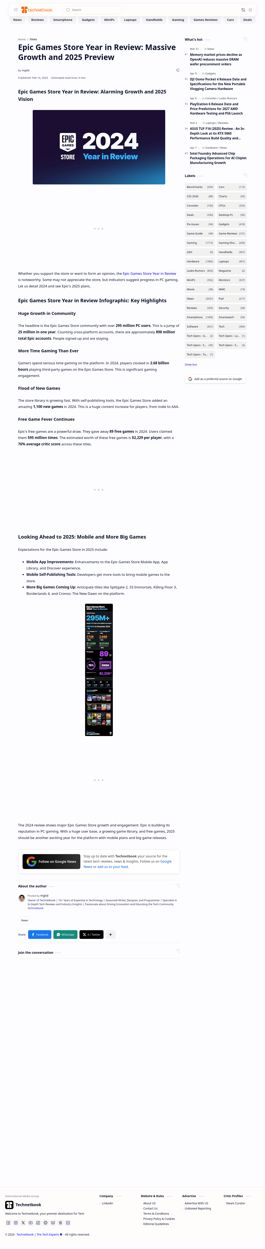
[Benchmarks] (200, 193)
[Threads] (60, 1229)
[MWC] (232, 295)
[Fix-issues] (200, 230)
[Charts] (232, 202)
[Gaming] (178, 26)
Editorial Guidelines (156, 1230)
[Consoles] (211, 104)
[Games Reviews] (205, 26)
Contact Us (150, 1215)
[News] (17, 26)
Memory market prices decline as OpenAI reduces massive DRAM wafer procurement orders (216, 65)
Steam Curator (235, 1209)
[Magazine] (232, 277)
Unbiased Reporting (198, 1215)
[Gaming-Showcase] (232, 249)
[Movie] (200, 295)
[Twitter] (23, 1229)
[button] (16, 10)
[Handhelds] (154, 26)
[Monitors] (232, 286)
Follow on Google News (51, 868)
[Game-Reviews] (232, 240)
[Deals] (248, 26)
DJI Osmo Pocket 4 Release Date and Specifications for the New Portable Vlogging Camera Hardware (218, 90)
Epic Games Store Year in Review (149, 279)
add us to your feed (112, 873)
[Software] (200, 333)
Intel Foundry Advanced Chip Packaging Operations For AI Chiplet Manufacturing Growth (218, 164)
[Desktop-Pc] (232, 221)
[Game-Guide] (200, 240)
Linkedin (107, 1209)
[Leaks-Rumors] (228, 104)
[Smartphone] (62, 26)
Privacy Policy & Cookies (159, 1225)
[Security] (232, 314)
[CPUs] (232, 212)
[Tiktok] (38, 1229)
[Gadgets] (88, 26)
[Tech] (232, 333)
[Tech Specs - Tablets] (200, 361)
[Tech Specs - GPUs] (200, 342)
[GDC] (200, 258)
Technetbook (35, 914)
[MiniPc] (109, 26)
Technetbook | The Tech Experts (39, 1241)
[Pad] (232, 305)
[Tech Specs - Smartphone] (200, 351)
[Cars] (230, 26)
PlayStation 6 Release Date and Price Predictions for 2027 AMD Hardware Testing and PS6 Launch (216, 115)
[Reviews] (38, 26)
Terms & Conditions (156, 1220)
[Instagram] (16, 1229)
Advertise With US (196, 1209)
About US (149, 1209)
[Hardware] (212, 154)
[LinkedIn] (68, 1229)
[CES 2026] (200, 202)
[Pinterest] (45, 1229)
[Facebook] (8, 1229)
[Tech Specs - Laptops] (232, 342)
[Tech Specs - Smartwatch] (232, 351)
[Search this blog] (93, 10)
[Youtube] (31, 1229)
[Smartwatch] (232, 323)
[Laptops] (130, 26)
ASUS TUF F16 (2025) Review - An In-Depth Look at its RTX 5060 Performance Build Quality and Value (217, 140)
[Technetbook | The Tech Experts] (36, 10)
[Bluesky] (53, 1229)
